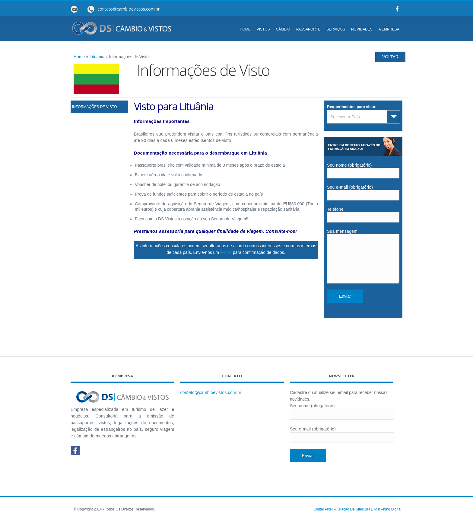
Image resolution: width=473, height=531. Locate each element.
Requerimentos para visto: (351, 106)
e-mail (226, 252)
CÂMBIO (283, 29)
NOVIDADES (362, 29)
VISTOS (263, 29)
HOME (245, 29)
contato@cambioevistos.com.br (210, 401)
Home (79, 56)
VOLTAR (390, 56)
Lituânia (97, 56)
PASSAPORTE (308, 29)
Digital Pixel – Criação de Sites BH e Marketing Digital (357, 518)
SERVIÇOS (335, 29)
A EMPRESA (389, 29)
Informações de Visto (94, 107)
